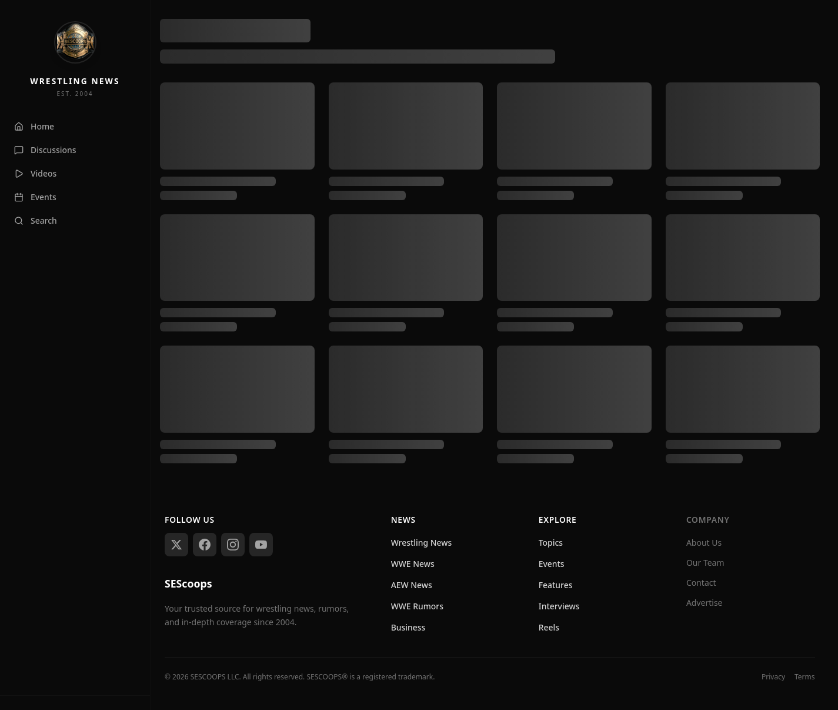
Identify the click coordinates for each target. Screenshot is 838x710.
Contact (701, 582)
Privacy (773, 677)
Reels (549, 627)
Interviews (559, 606)
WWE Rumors (417, 606)
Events (552, 563)
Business (408, 627)
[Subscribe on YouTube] (261, 544)
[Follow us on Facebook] (204, 544)
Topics (551, 542)
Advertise (704, 602)
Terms (804, 677)
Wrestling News (421, 542)
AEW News (411, 584)
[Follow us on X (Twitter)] (176, 544)
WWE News (413, 563)
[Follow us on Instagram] (233, 544)
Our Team (705, 562)
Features (556, 584)
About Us (704, 542)
